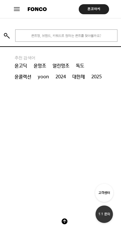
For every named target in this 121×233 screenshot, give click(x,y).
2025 (96, 76)
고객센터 (104, 193)
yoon (43, 76)
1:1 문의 (104, 214)
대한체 (78, 76)
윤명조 (40, 65)
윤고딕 (21, 65)
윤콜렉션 (23, 76)
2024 (60, 76)
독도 (80, 65)
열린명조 (61, 65)
